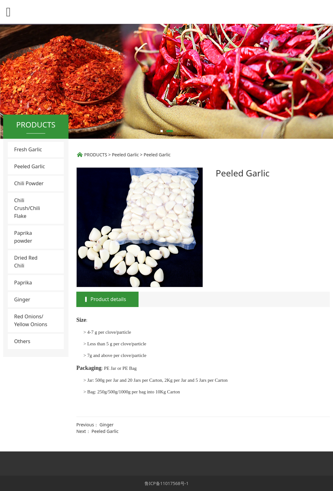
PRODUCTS (95, 155)
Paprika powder (23, 236)
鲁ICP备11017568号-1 (167, 483)
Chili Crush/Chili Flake (27, 208)
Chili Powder (29, 183)
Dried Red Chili (25, 261)
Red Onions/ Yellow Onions (30, 320)
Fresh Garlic (28, 149)
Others (22, 341)
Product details (108, 299)
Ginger (22, 299)
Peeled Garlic (29, 166)
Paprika (23, 282)
